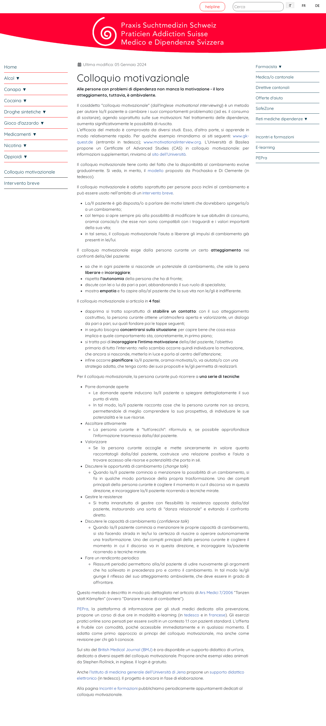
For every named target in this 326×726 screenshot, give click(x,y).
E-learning (265, 147)
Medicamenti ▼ (20, 134)
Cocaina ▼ (15, 100)
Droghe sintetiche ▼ (25, 112)
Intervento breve (21, 183)
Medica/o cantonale (275, 77)
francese (217, 614)
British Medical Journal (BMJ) (125, 649)
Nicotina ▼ (15, 145)
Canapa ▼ (15, 89)
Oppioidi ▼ (16, 157)
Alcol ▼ (12, 78)
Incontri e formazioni (118, 688)
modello (156, 170)
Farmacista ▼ (269, 66)
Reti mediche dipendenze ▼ (282, 118)
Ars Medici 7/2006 (216, 592)
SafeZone (265, 108)
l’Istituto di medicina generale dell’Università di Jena (137, 672)
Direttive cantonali (272, 87)
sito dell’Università (169, 154)
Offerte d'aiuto (269, 97)
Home (10, 67)
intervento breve (157, 192)
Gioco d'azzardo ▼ (24, 123)
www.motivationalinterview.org (172, 141)
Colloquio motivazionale (29, 172)
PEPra (82, 608)
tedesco (191, 614)
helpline (212, 6)
